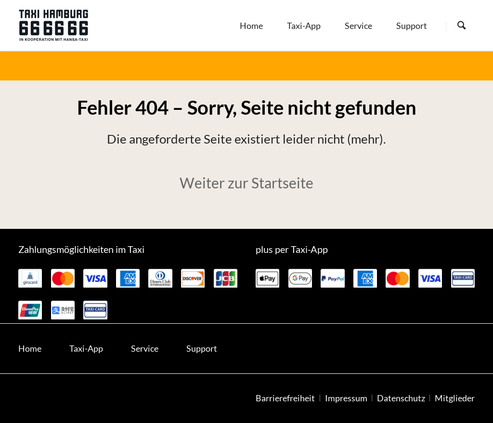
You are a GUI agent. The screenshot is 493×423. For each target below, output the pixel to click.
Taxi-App (86, 349)
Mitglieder (455, 398)
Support (201, 349)
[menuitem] (251, 25)
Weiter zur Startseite (246, 182)
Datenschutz (401, 398)
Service (144, 349)
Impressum (346, 398)
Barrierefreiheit (285, 398)
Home (29, 349)
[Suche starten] (461, 26)
